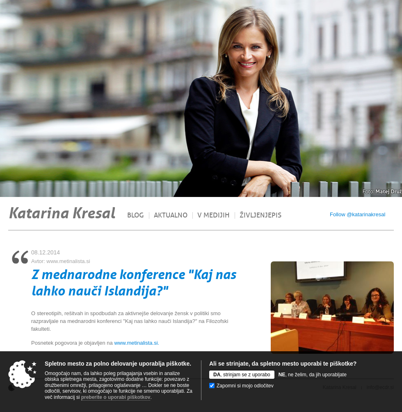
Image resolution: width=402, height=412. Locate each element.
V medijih (213, 215)
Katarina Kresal (61, 213)
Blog (135, 215)
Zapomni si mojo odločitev (245, 386)
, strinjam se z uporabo (241, 375)
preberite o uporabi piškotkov (116, 397)
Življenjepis (260, 215)
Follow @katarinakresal (357, 214)
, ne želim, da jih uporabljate (313, 375)
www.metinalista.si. (136, 343)
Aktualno (170, 215)
